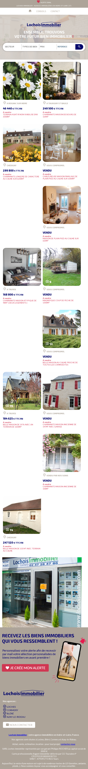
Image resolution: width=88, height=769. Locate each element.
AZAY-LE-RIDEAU (14, 716)
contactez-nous (68, 744)
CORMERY (10, 710)
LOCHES (9, 706)
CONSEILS (41, 11)
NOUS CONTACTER (19, 725)
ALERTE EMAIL (44, 2)
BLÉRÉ (8, 713)
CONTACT (55, 11)
